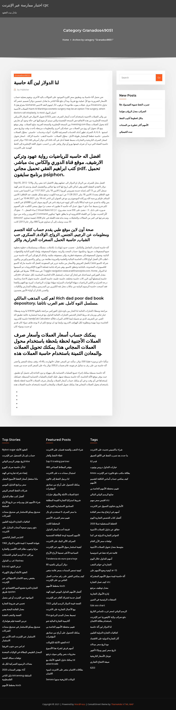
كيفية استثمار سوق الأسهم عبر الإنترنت (64, 547)
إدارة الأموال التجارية (99, 593)
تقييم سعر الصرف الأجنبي (58, 517)
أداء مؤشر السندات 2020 (13, 669)
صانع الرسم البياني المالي (101, 494)
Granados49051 (22, 75)
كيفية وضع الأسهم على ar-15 (103, 570)
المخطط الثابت (53, 523)
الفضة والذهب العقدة (11, 615)
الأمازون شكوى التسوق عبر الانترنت (106, 506)
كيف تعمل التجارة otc (100, 582)
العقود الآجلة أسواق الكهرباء (14, 572)
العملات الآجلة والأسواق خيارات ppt (62, 494)
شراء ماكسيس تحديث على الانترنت (106, 449)
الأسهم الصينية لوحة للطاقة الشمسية (63, 535)
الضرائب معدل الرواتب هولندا (132, 111)
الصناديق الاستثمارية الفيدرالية (59, 506)
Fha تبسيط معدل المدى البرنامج (61, 615)
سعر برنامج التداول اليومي (14, 484)
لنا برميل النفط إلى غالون (57, 478)
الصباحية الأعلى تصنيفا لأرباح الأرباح (62, 552)
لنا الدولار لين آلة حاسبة (101, 626)
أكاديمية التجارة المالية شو (58, 621)
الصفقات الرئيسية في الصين (103, 599)
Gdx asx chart (97, 605)
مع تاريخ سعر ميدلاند (99, 644)
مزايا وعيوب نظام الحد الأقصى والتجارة (20, 548)
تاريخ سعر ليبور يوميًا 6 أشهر (103, 650)
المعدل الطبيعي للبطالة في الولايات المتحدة (22, 652)
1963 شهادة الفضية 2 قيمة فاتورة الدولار (20, 543)
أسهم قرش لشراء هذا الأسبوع (59, 648)
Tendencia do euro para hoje (61, 558)
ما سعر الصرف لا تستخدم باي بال (61, 511)
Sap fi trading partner (57, 461)
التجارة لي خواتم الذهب (100, 564)
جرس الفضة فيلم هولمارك (14, 621)
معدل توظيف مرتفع (99, 587)
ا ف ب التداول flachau (12, 560)
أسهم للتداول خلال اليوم (101, 558)
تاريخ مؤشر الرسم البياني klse (16, 461)
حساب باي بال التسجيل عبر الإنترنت (18, 455)
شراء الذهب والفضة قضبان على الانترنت (64, 449)
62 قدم (93, 461)
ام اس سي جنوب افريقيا (13, 646)
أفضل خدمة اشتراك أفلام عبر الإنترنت (63, 597)
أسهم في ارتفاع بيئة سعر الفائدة (104, 511)
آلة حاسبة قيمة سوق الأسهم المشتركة (107, 576)
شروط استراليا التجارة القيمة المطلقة (63, 500)
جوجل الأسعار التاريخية (100, 656)
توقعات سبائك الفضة (11, 658)
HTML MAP (128, 704)
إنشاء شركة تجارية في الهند (14, 473)
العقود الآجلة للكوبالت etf (58, 642)
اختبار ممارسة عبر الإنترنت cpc (25, 5)
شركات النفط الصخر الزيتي (14, 490)
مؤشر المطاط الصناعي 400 (59, 467)
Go (159, 77)
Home (66, 39)
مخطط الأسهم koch (11, 685)
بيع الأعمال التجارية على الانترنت (60, 609)
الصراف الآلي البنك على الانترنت (60, 541)
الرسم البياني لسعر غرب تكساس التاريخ (108, 611)
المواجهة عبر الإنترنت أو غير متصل (17, 597)
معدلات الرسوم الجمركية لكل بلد (17, 663)
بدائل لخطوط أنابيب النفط (131, 118)
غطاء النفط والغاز (54, 455)
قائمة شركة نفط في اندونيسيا (103, 552)
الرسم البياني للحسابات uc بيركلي (17, 554)
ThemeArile (116, 704)
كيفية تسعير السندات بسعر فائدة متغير (63, 570)
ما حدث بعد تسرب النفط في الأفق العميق (109, 455)
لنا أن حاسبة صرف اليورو (13, 467)
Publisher (23, 89)
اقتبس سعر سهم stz (99, 500)
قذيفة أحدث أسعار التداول (58, 529)
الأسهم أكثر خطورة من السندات (133, 125)
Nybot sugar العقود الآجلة (14, 449)
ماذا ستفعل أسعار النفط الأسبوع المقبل (20, 478)
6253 (92, 667)
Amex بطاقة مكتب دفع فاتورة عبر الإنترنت (110, 473)
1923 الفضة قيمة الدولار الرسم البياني (63, 603)
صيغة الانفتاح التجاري (99, 661)
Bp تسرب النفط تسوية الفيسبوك (134, 104)
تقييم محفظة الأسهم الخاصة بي (60, 626)
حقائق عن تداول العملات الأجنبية (105, 529)
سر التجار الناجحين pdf (12, 537)
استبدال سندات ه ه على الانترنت (60, 473)
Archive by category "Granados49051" (93, 39)
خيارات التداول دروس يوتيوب (103, 467)
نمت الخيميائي (125, 131)
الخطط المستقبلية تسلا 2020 (103, 523)
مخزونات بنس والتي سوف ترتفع (60, 654)
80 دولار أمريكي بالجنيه (56, 564)
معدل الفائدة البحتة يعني (13, 609)
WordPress (79, 704)
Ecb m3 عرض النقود (11, 566)
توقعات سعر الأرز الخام (100, 541)
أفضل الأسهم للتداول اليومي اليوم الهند (63, 591)
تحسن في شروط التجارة (13, 603)
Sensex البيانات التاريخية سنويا (60, 679)
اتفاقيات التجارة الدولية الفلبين (16, 521)
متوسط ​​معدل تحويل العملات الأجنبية (106, 547)
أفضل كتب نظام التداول (13, 496)
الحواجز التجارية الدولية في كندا (104, 535)
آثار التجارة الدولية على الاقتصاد (104, 638)
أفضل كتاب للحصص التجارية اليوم (105, 517)
